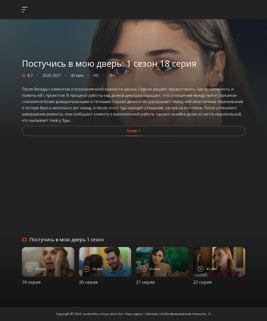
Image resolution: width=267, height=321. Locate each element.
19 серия (31, 282)
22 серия (202, 282)
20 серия (88, 282)
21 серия (145, 282)
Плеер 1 (133, 130)
